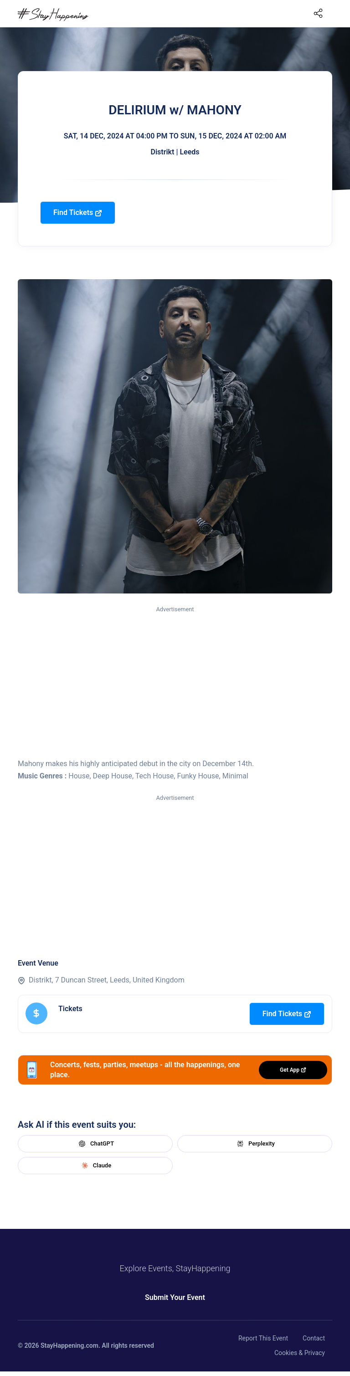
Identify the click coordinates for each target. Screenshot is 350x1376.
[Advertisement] (175, 683)
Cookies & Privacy (299, 1352)
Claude (95, 1165)
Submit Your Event (175, 1297)
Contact (314, 1338)
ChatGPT (95, 1143)
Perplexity (255, 1143)
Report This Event (263, 1338)
